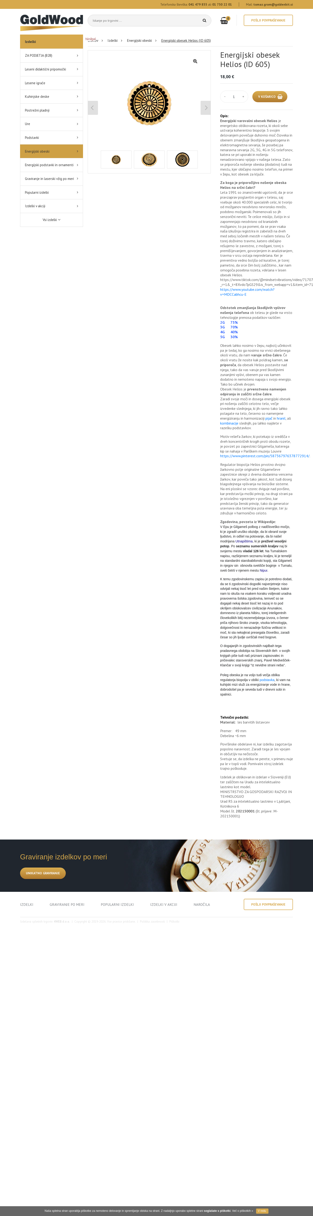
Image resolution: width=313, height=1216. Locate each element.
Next (206, 108)
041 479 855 (197, 4)
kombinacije (229, 423)
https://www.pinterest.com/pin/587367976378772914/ (265, 455)
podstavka (267, 680)
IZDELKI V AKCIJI (163, 904)
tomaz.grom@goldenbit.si (273, 4)
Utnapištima (244, 541)
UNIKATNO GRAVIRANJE (43, 873)
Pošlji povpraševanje (268, 20)
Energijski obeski (139, 40)
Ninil (88, 39)
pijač (269, 418)
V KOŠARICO (266, 97)
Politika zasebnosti (152, 921)
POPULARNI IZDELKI (117, 904)
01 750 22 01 (222, 4)
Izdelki (30, 41)
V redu (262, 1210)
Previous (93, 108)
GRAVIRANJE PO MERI (67, 904)
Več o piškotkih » (242, 1210)
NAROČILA (202, 904)
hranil (281, 418)
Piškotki (174, 921)
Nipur (264, 570)
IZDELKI (26, 904)
